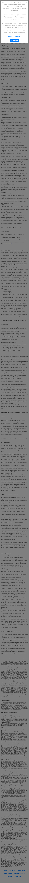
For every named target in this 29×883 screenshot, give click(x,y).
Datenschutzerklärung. (14, 36)
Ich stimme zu (14, 40)
